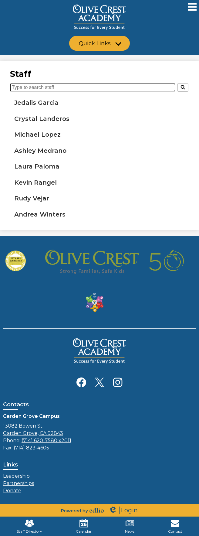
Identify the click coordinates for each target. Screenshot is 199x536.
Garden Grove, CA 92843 (99, 429)
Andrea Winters (40, 214)
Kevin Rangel (35, 182)
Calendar (84, 526)
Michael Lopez (37, 134)
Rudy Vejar (31, 198)
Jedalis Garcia (36, 102)
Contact (175, 526)
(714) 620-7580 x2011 (46, 440)
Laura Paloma (36, 166)
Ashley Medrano (40, 150)
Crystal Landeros (41, 118)
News (129, 526)
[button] (99, 43)
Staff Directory (29, 526)
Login (123, 510)
